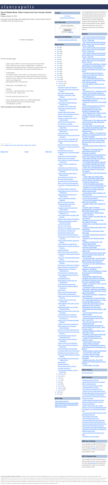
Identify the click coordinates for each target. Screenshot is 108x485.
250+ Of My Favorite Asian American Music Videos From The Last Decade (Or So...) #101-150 (94, 49)
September (61, 374)
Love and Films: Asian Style (91, 352)
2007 (58, 394)
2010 (58, 77)
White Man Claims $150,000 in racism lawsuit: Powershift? (94, 292)
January (60, 390)
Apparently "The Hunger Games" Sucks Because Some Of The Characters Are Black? (92, 151)
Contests (26, 145)
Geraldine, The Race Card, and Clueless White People (92, 243)
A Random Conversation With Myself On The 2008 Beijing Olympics (94, 335)
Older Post (48, 151)
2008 (58, 392)
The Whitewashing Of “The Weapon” (67, 314)
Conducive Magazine (63, 250)
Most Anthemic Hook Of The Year (91, 380)
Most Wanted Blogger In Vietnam (90, 387)
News (61, 405)
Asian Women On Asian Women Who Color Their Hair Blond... (93, 81)
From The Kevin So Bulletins (65, 124)
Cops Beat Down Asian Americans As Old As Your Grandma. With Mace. (94, 155)
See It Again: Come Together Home (67, 106)
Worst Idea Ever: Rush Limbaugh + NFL (68, 352)
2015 (58, 69)
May (59, 382)
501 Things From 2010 (87, 372)
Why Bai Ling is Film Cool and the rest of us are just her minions (94, 197)
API (12, 145)
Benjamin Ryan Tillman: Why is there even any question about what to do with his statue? (94, 254)
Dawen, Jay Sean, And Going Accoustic (68, 183)
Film (56, 403)
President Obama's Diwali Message (67, 294)
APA (10, 145)
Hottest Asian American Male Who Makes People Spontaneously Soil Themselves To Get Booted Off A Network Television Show (94, 429)
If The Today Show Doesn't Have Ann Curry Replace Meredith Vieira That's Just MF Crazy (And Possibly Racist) (94, 163)
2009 (58, 79)
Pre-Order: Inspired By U (64, 368)
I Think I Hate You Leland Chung (93, 176)
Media (76, 403)
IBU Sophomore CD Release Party (67, 230)
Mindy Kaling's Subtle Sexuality (66, 93)
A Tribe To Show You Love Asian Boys (67, 343)
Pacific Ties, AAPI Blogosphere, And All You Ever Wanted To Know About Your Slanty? (93, 169)
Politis (65, 405)
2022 (58, 55)
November (60, 83)
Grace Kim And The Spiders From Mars (68, 234)
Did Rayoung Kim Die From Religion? (67, 156)
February (60, 388)
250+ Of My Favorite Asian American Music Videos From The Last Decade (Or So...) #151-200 (94, 44)
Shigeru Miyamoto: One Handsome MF (68, 267)
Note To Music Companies (91, 343)
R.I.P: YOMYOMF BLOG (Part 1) (93, 78)
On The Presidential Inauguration (93, 184)
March (59, 386)
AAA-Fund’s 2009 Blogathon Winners (67, 292)
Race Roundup (62, 362)
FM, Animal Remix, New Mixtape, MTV (67, 273)
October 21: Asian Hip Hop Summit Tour (68, 324)
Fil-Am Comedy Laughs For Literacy (67, 366)
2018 (58, 63)
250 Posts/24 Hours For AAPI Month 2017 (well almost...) (94, 95)
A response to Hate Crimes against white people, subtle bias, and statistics (94, 288)
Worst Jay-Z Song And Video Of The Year (93, 385)
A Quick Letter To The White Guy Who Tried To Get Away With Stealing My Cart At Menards (94, 122)
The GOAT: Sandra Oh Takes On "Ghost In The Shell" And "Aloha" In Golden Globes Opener (93, 75)
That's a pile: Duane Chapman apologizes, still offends (92, 268)
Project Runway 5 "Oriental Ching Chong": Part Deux (93, 213)
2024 (58, 51)
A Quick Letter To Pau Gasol (91, 342)
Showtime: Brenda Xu (63, 364)
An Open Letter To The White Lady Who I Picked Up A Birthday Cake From (94, 126)
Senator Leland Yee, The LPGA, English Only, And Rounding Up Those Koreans (94, 361)
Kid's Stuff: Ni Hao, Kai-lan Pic (65, 150)
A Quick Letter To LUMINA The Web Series (69, 228)
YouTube (34, 145)
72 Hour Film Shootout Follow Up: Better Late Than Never (93, 201)
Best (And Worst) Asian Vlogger (90, 416)
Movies (64, 403)
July (59, 378)
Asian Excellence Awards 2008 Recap (94, 351)
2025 (58, 49)
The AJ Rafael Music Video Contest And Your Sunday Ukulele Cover (26, 13)
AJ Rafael (6, 145)
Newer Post (4, 151)
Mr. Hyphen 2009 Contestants (65, 179)
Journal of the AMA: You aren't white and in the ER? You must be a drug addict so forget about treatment (93, 260)
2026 (58, 47)
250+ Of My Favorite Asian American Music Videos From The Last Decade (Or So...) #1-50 (94, 60)
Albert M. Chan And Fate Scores (66, 202)
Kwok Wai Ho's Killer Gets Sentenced (67, 87)
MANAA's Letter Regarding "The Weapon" (68, 219)
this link (94, 448)
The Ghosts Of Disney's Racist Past (67, 189)
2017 (58, 65)
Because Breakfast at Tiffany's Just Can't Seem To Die (93, 331)
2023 (58, 53)
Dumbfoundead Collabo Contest (66, 232)
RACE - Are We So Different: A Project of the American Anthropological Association (94, 272)
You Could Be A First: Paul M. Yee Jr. (67, 177)
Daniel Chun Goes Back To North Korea (68, 144)
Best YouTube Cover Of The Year (91, 418)
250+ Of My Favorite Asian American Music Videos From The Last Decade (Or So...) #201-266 (94, 38)
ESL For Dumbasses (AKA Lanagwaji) (67, 348)
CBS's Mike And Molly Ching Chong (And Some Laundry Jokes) (93, 159)
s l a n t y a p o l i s (17, 6)
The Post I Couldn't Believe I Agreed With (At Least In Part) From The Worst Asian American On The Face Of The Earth (94, 396)
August (60, 376)
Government (70, 403)
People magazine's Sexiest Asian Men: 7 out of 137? (92, 319)
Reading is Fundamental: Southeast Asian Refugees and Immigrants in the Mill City (94, 347)
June (59, 380)
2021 (58, 57)
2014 (58, 71)
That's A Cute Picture (63, 133)
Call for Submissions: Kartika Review (67, 244)
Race (60, 407)
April (59, 384)
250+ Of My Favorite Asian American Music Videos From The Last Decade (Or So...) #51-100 (94, 55)
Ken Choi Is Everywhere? (64, 224)
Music (30, 145)
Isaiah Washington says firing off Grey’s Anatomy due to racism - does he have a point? (93, 327)
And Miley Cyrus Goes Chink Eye (93, 187)
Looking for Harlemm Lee (91, 182)
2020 (58, 59)
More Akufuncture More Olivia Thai (67, 122)
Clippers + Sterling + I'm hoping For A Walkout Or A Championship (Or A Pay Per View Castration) (94, 134)
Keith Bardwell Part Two (64, 278)
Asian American (20, 145)
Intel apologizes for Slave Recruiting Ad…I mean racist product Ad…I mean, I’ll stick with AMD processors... (94, 300)
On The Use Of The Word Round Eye (94, 185)
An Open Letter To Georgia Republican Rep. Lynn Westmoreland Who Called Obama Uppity (93, 209)
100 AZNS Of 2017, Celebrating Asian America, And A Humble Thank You (94, 92)
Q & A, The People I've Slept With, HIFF (68, 139)
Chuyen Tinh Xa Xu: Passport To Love (67, 167)
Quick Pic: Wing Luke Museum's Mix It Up (68, 114)
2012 (58, 73)
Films (59, 403)
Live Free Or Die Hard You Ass (92, 316)
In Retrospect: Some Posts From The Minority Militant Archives (94, 99)
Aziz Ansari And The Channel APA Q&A (68, 181)
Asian (15, 145)
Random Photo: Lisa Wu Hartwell (66, 158)
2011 (58, 75)
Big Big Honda (61, 290)
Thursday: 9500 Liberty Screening (66, 112)
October (60, 85)
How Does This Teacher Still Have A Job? (68, 329)
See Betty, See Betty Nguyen (65, 116)
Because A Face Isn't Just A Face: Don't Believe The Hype (93, 221)
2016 (58, 67)
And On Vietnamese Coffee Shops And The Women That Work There (93, 179)
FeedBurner (70, 32)
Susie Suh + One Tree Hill (64, 226)
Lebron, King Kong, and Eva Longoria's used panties (91, 246)
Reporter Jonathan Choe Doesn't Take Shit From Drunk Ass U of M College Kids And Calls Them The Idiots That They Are (94, 141)
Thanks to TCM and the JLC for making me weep (92, 339)
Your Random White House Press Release (69, 350)
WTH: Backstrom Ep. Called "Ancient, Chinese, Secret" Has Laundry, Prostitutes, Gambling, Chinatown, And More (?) (94, 115)
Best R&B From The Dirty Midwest (91, 436)
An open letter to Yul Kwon (91, 365)
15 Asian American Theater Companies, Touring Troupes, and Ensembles (92, 356)
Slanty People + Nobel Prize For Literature (68, 265)
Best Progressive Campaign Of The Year (92, 389)
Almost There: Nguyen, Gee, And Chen (68, 252)
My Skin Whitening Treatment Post (66, 284)
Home (26, 151)
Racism (64, 407)
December (60, 81)
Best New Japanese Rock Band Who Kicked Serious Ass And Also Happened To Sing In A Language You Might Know (93, 402)
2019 (58, 61)
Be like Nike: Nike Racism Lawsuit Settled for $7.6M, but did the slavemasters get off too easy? (93, 305)
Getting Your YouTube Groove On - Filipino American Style (93, 190)
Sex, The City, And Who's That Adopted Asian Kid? (92, 322)
